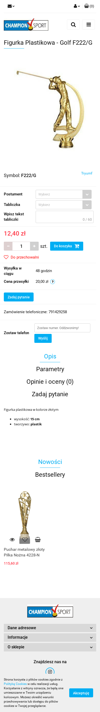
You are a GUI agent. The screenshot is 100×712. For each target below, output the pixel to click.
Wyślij (43, 338)
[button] (89, 6)
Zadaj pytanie (19, 297)
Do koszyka (66, 246)
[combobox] (64, 194)
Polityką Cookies (15, 684)
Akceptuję (81, 693)
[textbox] (59, 194)
